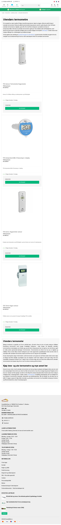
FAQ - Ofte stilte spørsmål (8, 475)
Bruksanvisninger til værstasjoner (10, 485)
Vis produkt (22, 108)
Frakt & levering (5, 470)
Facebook (5, 423)
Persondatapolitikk (6, 480)
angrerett (44, 9)
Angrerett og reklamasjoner (8, 472)
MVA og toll (16, 9)
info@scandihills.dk (7, 1)
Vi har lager (4, 462)
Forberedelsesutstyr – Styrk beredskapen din (13, 488)
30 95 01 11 (16, 1)
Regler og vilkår (5, 467)
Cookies (4, 478)
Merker (3, 483)
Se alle (4, 513)
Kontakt (3, 465)
